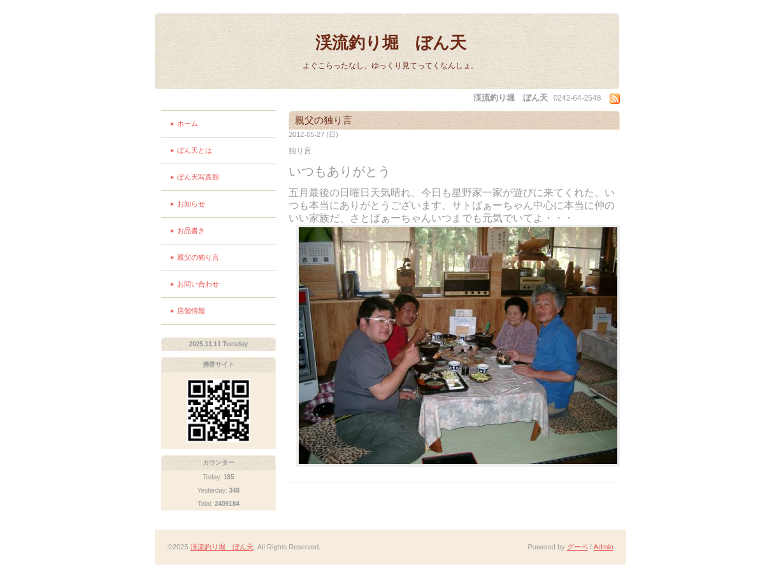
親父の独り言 (198, 257)
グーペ (577, 547)
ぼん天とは (194, 150)
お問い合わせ (198, 284)
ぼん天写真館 (198, 177)
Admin (603, 547)
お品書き (191, 230)
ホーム (187, 123)
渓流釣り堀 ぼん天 (390, 42)
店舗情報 (191, 310)
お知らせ (191, 204)
